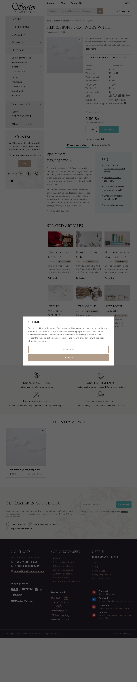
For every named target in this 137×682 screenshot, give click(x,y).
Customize (68, 349)
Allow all (68, 357)
